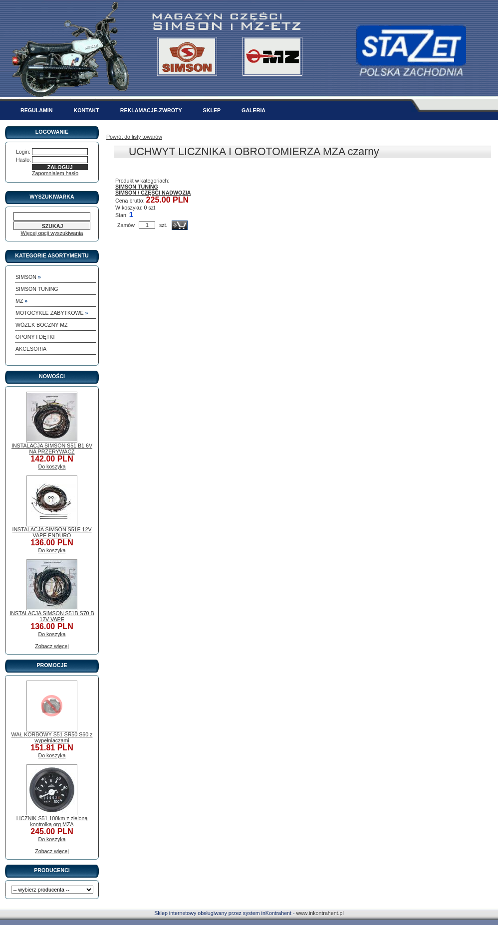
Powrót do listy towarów (134, 137)
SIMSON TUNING (136, 187)
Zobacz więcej (52, 646)
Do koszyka (51, 466)
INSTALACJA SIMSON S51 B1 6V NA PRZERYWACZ (51, 449)
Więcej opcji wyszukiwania (52, 233)
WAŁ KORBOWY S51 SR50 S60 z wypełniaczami (52, 737)
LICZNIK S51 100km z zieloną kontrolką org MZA (52, 821)
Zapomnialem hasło (55, 173)
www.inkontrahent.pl (319, 913)
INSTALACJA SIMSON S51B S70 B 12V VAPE (51, 616)
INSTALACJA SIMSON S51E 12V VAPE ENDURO (51, 532)
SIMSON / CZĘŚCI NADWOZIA (153, 193)
